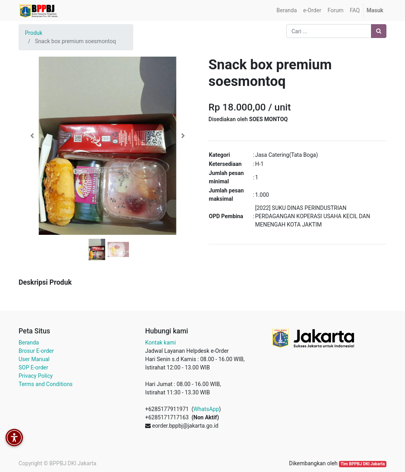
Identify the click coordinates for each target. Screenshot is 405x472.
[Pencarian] (378, 31)
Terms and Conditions (46, 384)
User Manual (34, 359)
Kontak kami (160, 342)
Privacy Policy (36, 376)
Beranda (29, 342)
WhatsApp (206, 409)
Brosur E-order (36, 351)
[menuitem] (286, 10)
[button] (32, 136)
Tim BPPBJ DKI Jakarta (363, 463)
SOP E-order (33, 367)
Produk (33, 33)
